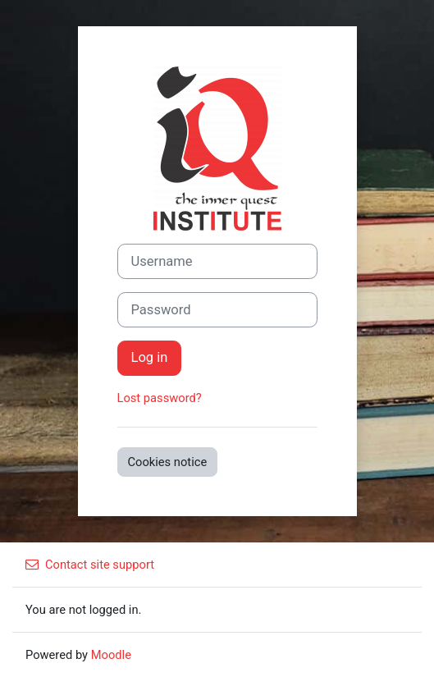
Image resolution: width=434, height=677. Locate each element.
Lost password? (159, 398)
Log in (149, 357)
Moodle (111, 654)
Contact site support (89, 564)
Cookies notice (168, 462)
